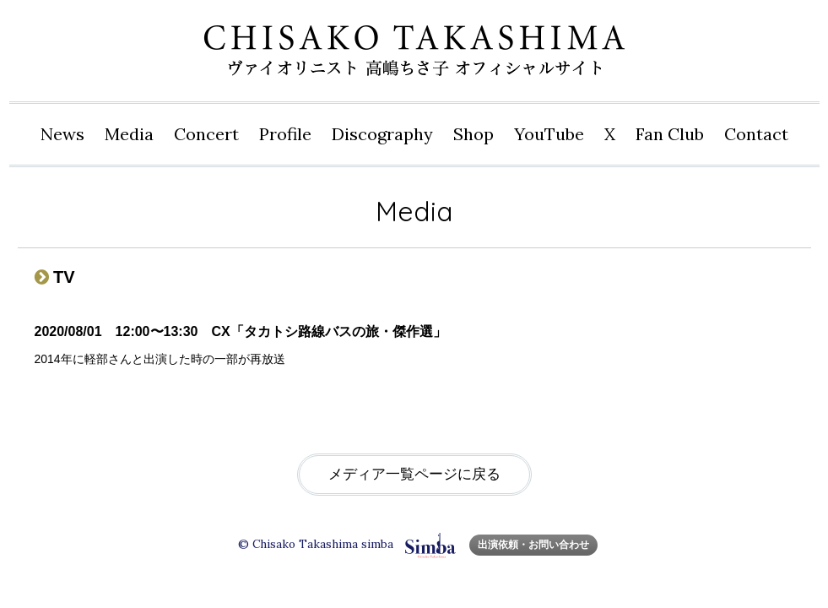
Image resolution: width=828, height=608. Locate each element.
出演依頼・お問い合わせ (533, 544)
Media (129, 133)
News (62, 133)
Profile (285, 133)
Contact (756, 133)
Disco (382, 134)
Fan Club (670, 133)
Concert (206, 133)
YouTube (549, 133)
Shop (473, 133)
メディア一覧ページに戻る (414, 474)
